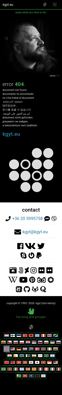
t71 (58, 75)
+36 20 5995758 (27, 218)
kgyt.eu (8, 5)
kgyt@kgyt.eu (35, 231)
